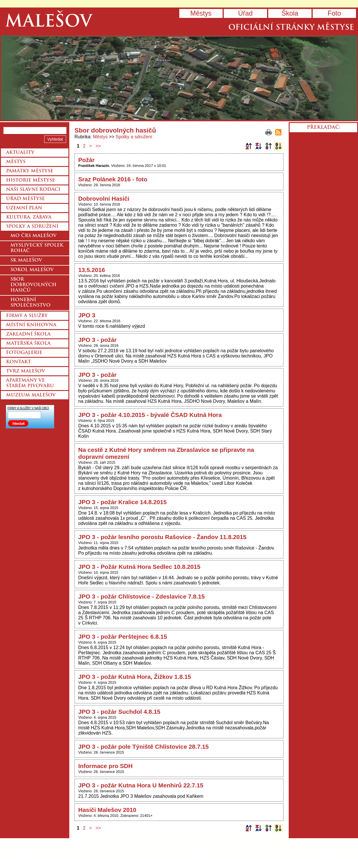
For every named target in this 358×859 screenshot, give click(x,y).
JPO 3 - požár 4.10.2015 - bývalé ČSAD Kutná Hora (150, 414)
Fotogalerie (24, 353)
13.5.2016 (91, 270)
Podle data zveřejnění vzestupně (268, 146)
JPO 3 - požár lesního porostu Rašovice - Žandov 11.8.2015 (162, 537)
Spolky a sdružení (133, 136)
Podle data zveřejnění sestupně (278, 146)
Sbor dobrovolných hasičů (33, 285)
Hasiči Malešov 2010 (107, 809)
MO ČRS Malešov (33, 236)
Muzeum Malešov (31, 395)
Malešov (48, 22)
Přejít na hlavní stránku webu (179, 77)
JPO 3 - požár (97, 339)
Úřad (245, 13)
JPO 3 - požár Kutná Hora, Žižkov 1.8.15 (134, 676)
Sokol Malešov (32, 270)
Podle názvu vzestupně (248, 146)
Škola (289, 13)
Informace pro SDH (105, 766)
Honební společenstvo (30, 303)
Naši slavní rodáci (33, 189)
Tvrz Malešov (25, 371)
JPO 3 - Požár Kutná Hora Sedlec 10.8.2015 (139, 566)
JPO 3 (86, 315)
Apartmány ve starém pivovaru (30, 383)
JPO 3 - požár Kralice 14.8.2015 (122, 502)
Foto (334, 13)
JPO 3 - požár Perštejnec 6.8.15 (122, 636)
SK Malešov (26, 260)
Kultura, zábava (28, 217)
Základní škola (28, 334)
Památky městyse (29, 171)
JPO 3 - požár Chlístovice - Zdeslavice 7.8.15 (141, 596)
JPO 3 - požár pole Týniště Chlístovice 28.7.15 (143, 746)
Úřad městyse (25, 199)
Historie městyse (30, 180)
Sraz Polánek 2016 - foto (112, 179)
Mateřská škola (28, 343)
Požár (86, 159)
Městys (200, 13)
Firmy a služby (27, 316)
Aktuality (20, 152)
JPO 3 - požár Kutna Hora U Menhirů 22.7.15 (140, 785)
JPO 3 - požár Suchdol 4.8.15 (119, 711)
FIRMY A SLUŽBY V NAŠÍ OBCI (28, 408)
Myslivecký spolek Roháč (36, 248)
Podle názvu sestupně (258, 146)
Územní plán (24, 208)
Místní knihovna (31, 325)
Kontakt (18, 362)
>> (98, 146)
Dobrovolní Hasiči (103, 198)
